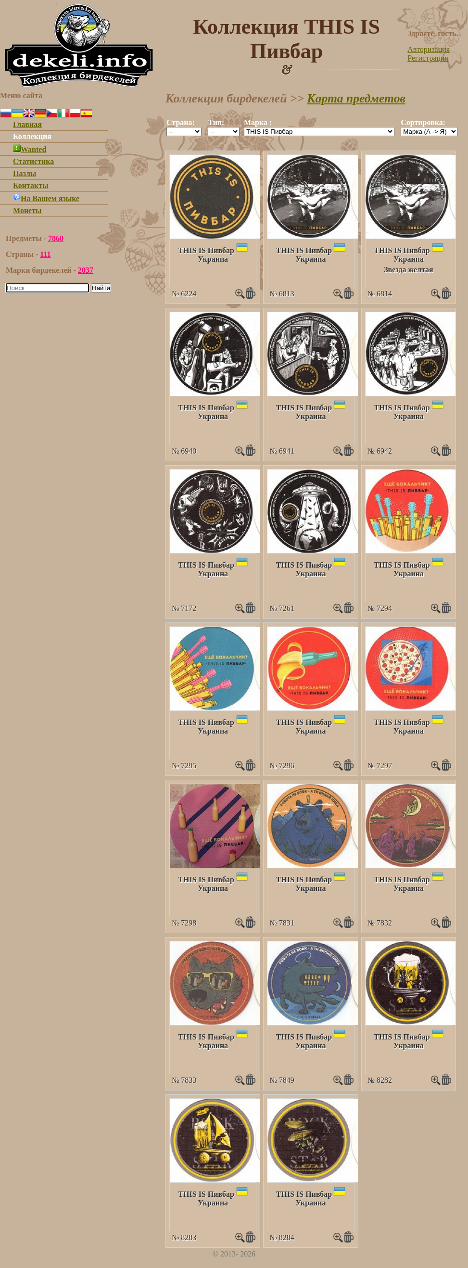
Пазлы (24, 173)
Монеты (27, 210)
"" (184, 131)
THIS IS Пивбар (206, 250)
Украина (213, 259)
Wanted (29, 149)
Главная (27, 124)
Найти (101, 288)
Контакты (31, 185)
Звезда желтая (408, 270)
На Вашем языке (46, 198)
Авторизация (428, 49)
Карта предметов (356, 98)
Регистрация (427, 58)
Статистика (33, 161)
